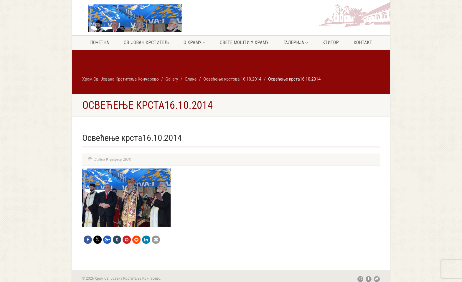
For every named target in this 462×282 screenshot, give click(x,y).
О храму (194, 42)
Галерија (295, 42)
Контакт (363, 42)
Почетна (99, 42)
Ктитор (330, 42)
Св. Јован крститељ (146, 42)
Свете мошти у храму (244, 42)
